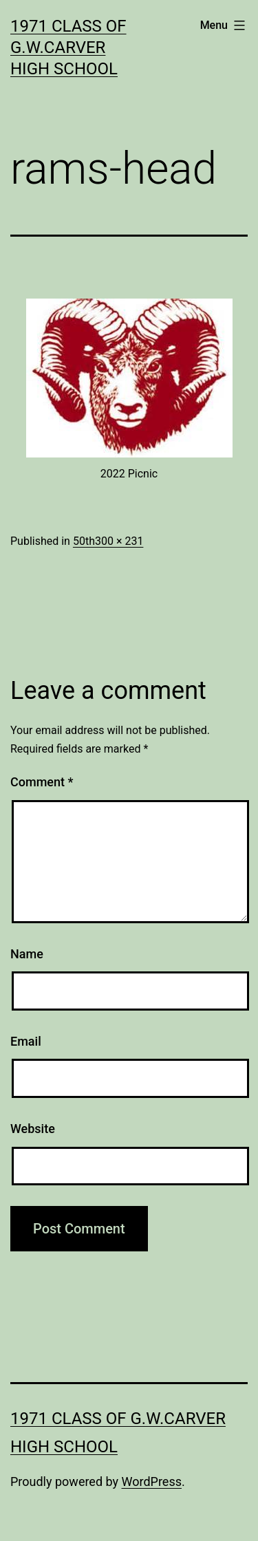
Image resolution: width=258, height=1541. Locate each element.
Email (25, 1041)
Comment (41, 782)
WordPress (152, 1481)
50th (84, 541)
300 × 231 (119, 541)
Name (26, 954)
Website (32, 1128)
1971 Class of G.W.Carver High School (68, 47)
